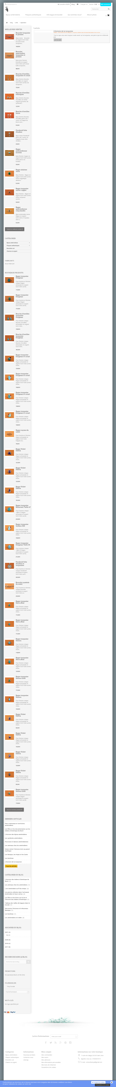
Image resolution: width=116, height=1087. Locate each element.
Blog (73, 4)
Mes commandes (46, 1055)
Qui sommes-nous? (75, 15)
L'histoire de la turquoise (63, 31)
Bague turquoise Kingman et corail (23, 355)
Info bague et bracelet (54, 15)
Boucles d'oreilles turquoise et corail (23, 75)
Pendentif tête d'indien (21, 131)
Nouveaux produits (14, 273)
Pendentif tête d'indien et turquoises (21, 563)
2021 (7, 932)
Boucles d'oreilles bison (22, 112)
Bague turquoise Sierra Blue (22, 602)
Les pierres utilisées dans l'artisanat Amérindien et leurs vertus (86, 32)
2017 (7, 947)
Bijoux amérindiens (13, 15)
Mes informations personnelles (51, 1062)
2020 (7, 940)
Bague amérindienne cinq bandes (21, 209)
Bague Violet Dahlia (21, 450)
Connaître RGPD (64, 4)
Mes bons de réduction (48, 1065)
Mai (8, 935)
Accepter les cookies (98, 1082)
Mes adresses (45, 1060)
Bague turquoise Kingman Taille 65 (23, 544)
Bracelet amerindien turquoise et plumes (20, 54)
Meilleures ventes (13, 29)
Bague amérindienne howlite (21, 150)
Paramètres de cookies (102, 1085)
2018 (16, 22)
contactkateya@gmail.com (94, 1062)
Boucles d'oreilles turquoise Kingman (22, 315)
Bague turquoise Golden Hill (22, 525)
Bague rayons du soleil (22, 431)
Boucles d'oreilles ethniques (22, 93)
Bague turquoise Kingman (22, 277)
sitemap (25, 1060)
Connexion (106, 4)
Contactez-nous (77, 5)
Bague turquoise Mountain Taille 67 (23, 506)
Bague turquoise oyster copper (22, 189)
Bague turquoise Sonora (22, 640)
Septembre (23, 22)
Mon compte (46, 1052)
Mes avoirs (44, 1057)
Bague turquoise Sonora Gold (22, 677)
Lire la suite (57, 40)
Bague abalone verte (21, 170)
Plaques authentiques (33, 15)
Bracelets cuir (11, 248)
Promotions (10, 971)
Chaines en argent (12, 251)
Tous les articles (11, 866)
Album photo (92, 15)
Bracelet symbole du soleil (22, 583)
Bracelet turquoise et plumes (23, 33)
